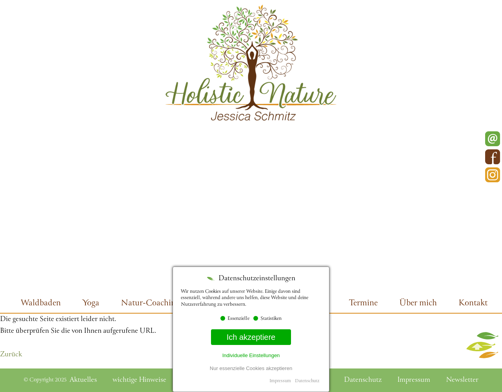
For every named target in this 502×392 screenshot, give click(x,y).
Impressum (280, 381)
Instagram (492, 174)
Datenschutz (307, 381)
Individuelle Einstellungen (251, 355)
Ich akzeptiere (251, 337)
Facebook (492, 156)
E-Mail (492, 138)
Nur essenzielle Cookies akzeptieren (251, 368)
